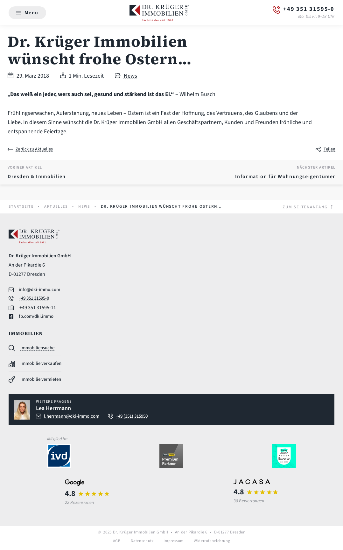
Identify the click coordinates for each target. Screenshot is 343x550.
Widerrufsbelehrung (213, 543)
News (130, 76)
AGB (115, 543)
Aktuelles (58, 207)
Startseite (22, 207)
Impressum (173, 543)
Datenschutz (141, 543)
